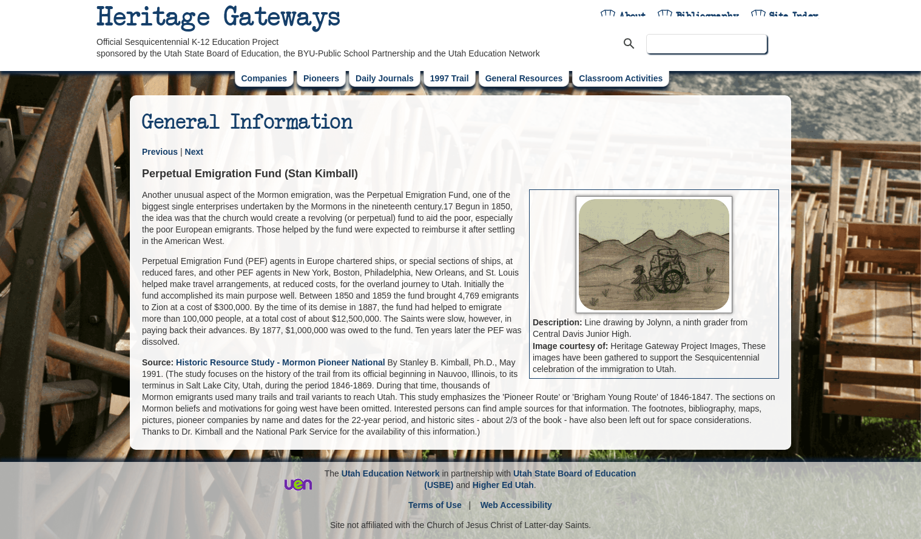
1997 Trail (449, 78)
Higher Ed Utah (503, 485)
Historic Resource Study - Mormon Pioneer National (280, 362)
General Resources (524, 78)
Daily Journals (385, 78)
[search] (706, 43)
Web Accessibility (516, 505)
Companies (264, 78)
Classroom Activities (621, 78)
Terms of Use (435, 505)
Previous (160, 152)
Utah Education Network (391, 473)
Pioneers (321, 78)
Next (194, 152)
